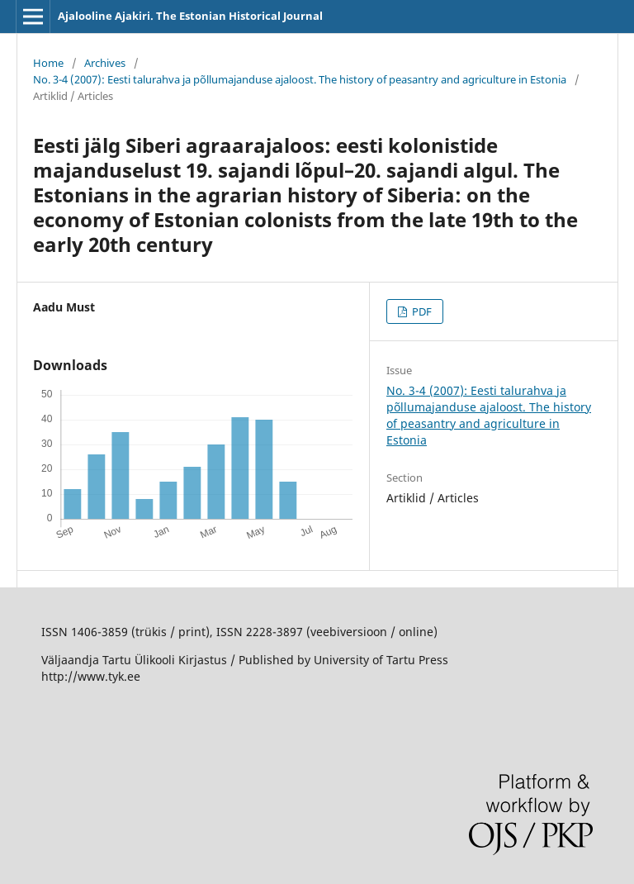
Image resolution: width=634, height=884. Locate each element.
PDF (420, 311)
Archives (104, 62)
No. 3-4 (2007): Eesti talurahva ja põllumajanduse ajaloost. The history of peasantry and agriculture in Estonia (299, 79)
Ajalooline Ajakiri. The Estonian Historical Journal (190, 15)
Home (48, 62)
